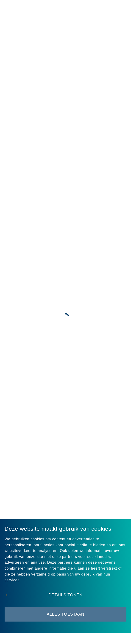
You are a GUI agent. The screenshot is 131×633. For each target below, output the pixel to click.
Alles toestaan (65, 614)
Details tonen (65, 595)
